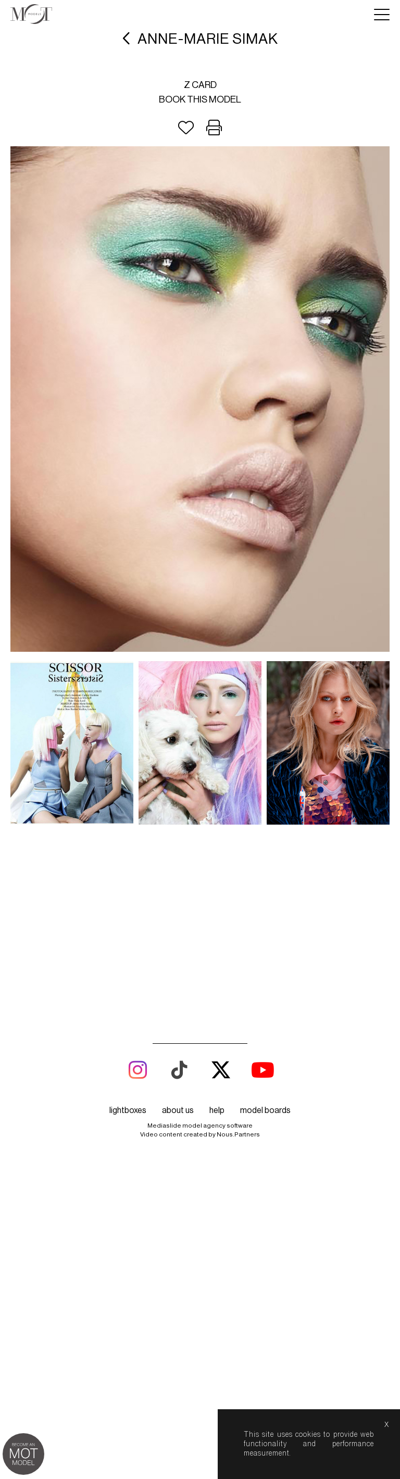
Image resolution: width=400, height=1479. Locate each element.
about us (178, 975)
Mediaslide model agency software (200, 991)
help (216, 975)
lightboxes (127, 975)
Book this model (200, 99)
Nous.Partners (238, 999)
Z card (200, 85)
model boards (265, 975)
